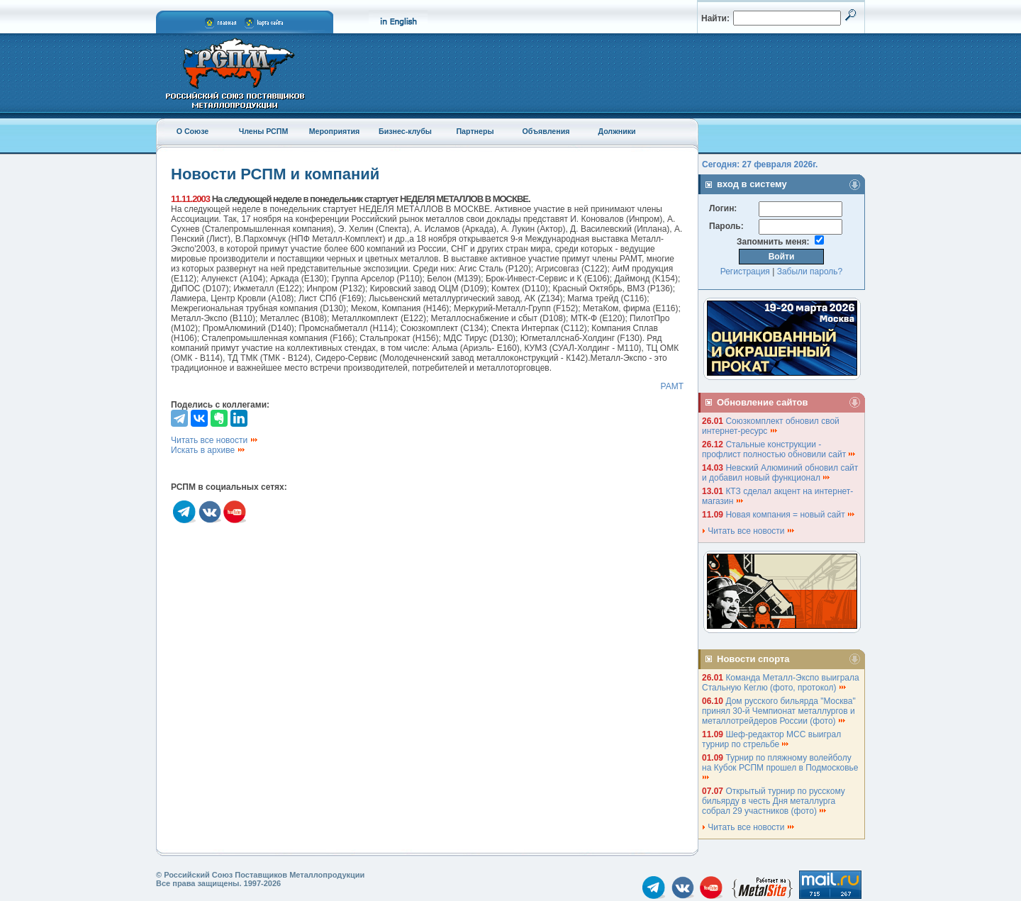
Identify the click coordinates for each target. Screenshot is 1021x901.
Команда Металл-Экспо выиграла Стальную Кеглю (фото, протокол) (780, 683)
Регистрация (745, 271)
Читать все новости (215, 440)
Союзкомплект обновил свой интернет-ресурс (770, 426)
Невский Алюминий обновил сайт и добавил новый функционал (780, 473)
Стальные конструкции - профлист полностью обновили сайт (779, 449)
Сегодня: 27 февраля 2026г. (760, 164)
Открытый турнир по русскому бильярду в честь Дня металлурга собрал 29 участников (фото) (773, 801)
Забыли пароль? (810, 271)
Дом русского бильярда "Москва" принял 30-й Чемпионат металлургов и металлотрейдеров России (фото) (779, 711)
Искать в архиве (208, 450)
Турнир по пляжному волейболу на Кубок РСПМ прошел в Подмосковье (781, 766)
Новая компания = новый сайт (790, 515)
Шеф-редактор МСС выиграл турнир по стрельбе (771, 739)
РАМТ (672, 386)
